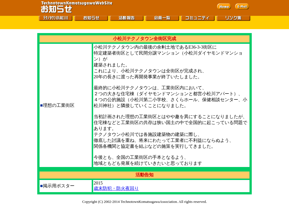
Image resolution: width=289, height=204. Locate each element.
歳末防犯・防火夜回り (116, 188)
